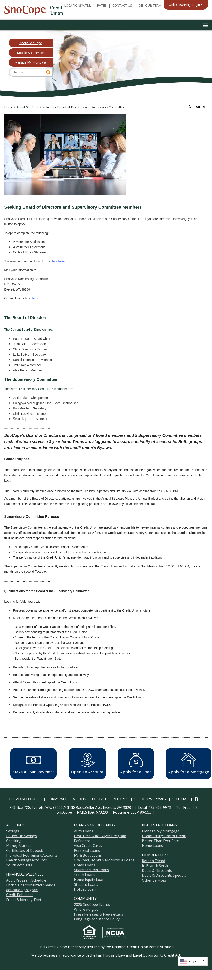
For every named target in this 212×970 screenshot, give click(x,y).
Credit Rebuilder (19, 894)
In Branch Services (157, 865)
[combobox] (193, 961)
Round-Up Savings (21, 835)
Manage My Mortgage (31, 62)
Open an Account (87, 763)
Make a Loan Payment (33, 763)
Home (8, 107)
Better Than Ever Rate (160, 840)
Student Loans (86, 884)
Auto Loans (83, 831)
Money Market (18, 845)
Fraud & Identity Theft (24, 899)
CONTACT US (122, 5)
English (189, 961)
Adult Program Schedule (26, 880)
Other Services (154, 880)
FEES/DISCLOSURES (25, 799)
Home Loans (84, 865)
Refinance (82, 840)
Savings (12, 831)
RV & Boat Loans (88, 855)
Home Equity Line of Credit (164, 835)
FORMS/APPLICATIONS (67, 799)
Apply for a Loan (136, 763)
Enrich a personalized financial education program (31, 887)
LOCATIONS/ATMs (77, 5)
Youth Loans (84, 874)
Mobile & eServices (30, 53)
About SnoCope (30, 43)
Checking (13, 840)
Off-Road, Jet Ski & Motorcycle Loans (104, 860)
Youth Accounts (19, 865)
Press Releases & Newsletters (98, 914)
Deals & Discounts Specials (164, 875)
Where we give (86, 909)
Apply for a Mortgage (188, 763)
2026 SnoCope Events (92, 904)
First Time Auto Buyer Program (100, 835)
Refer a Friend (153, 860)
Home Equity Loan (89, 879)
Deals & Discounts (157, 870)
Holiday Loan (85, 889)
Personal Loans (87, 850)
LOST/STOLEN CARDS (110, 799)
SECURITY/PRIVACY (150, 799)
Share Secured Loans (91, 869)
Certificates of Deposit (24, 850)
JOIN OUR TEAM (149, 5)
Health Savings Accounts (26, 860)
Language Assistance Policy (97, 919)
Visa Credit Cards (88, 845)
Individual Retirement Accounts (31, 855)
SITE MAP (180, 799)
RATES (102, 5)
